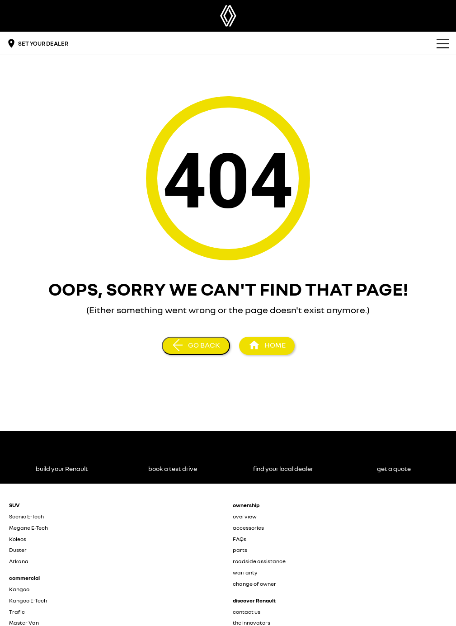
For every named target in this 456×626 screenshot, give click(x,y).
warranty (245, 572)
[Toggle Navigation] (443, 43)
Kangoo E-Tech (28, 600)
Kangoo (19, 589)
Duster (18, 549)
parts (240, 549)
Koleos (17, 539)
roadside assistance (259, 561)
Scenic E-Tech (26, 516)
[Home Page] (228, 16)
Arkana (18, 561)
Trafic (17, 611)
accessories (248, 527)
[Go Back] (196, 346)
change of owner (254, 583)
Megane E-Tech (28, 527)
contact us (246, 611)
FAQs (239, 539)
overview (245, 516)
